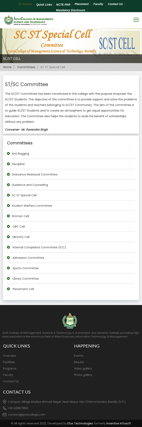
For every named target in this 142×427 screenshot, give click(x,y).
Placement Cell (23, 289)
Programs (9, 369)
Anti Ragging (20, 154)
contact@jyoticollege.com (26, 415)
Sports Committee (26, 268)
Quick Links (44, 4)
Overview (9, 356)
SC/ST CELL (12, 58)
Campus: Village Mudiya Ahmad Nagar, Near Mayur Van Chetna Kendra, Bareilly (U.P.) (67, 402)
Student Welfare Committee (32, 206)
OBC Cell (19, 227)
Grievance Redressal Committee (35, 174)
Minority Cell (21, 237)
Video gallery (83, 369)
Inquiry (27, 4)
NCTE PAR (63, 4)
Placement (82, 4)
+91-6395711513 (18, 408)
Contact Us (115, 4)
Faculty (98, 4)
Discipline (18, 164)
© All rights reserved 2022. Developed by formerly (71, 423)
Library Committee (26, 279)
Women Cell (20, 216)
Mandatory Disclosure (70, 10)
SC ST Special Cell (24, 195)
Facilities (9, 362)
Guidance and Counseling (30, 185)
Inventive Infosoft (118, 423)
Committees (26, 67)
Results (79, 362)
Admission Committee (28, 258)
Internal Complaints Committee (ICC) (39, 247)
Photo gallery (83, 375)
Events (78, 356)
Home (7, 67)
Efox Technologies (80, 423)
